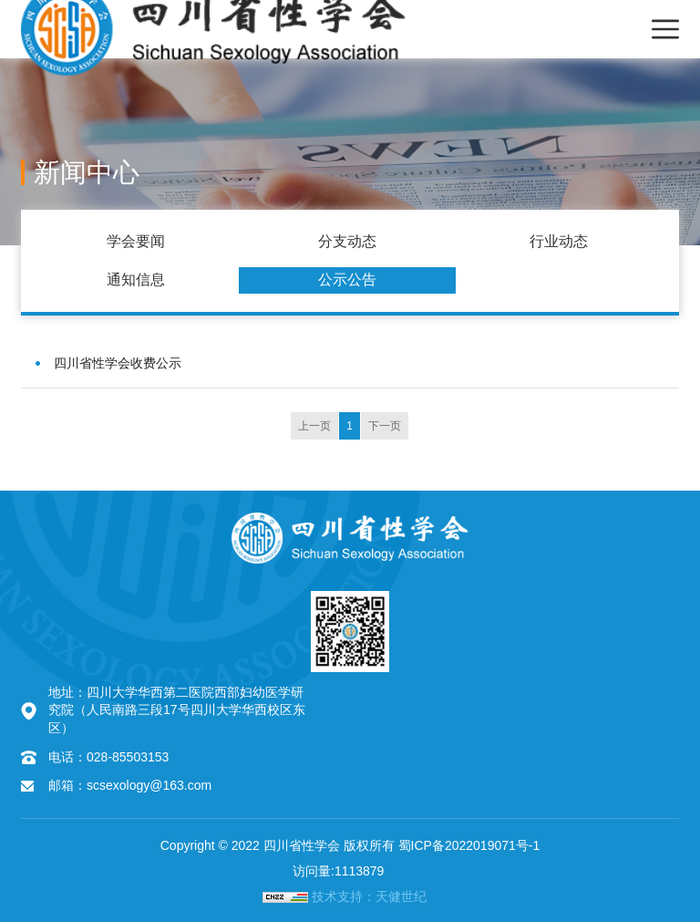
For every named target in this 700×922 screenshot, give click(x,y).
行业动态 (559, 241)
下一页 (384, 426)
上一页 (314, 426)
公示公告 (347, 279)
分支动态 (347, 241)
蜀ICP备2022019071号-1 (469, 845)
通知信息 (136, 279)
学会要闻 (136, 241)
